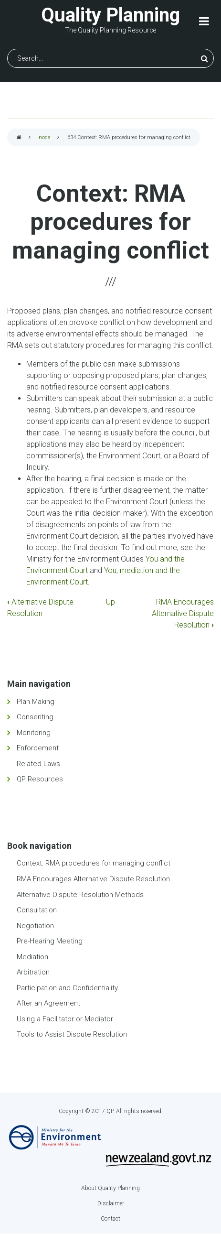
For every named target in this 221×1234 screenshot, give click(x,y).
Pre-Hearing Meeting (50, 941)
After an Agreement (48, 1003)
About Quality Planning (110, 1188)
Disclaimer (110, 1203)
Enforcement (38, 748)
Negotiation (35, 925)
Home (19, 138)
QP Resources (40, 779)
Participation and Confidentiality (67, 988)
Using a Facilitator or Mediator (65, 1019)
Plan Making (35, 701)
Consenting (35, 717)
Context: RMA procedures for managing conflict (93, 863)
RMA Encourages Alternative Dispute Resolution (183, 613)
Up (110, 601)
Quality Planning (110, 15)
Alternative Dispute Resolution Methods (80, 894)
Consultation (37, 910)
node (44, 137)
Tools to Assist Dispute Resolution (72, 1034)
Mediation (32, 957)
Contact (110, 1219)
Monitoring (34, 732)
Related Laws (38, 763)
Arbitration (33, 972)
